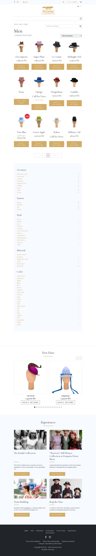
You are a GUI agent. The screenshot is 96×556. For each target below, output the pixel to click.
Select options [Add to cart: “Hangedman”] (57, 103)
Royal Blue (20, 320)
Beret (19, 219)
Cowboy (19, 228)
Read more (21, 474)
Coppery (20, 290)
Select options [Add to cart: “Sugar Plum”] (39, 67)
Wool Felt (20, 266)
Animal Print (21, 276)
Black (18, 283)
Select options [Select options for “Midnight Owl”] (74, 67)
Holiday (19, 186)
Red (18, 318)
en (78, 6)
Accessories (50, 531)
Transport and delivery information (50, 543)
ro (81, 6)
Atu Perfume (50, 533)
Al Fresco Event (22, 174)
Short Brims (21, 240)
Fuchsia (19, 294)
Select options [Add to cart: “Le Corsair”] (57, 67)
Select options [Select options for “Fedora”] (57, 144)
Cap (18, 224)
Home (16, 24)
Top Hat (20, 242)
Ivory (18, 301)
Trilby (19, 245)
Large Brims (21, 235)
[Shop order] (71, 36)
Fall (18, 207)
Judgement (65, 396)
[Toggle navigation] (81, 18)
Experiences (72, 531)
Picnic (19, 188)
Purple (19, 315)
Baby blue (20, 278)
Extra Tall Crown (22, 231)
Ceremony (20, 176)
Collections (39, 531)
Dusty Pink (20, 292)
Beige (19, 281)
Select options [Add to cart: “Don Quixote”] (21, 67)
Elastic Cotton (21, 254)
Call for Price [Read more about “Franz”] (21, 102)
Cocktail (19, 179)
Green (19, 299)
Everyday (20, 181)
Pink (18, 313)
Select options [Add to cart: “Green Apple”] (39, 144)
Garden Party (21, 183)
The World (30, 396)
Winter (19, 209)
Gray (18, 297)
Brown (19, 288)
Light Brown (21, 306)
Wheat (19, 322)
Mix (18, 311)
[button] (80, 358)
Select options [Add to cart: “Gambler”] (74, 103)
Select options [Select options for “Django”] (39, 107)
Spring (19, 202)
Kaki (18, 304)
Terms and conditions (33, 541)
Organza (20, 257)
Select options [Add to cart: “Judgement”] (65, 402)
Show (19, 190)
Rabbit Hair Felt (22, 259)
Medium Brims (22, 238)
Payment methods (68, 541)
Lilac (18, 308)
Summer (20, 205)
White (19, 325)
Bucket (19, 221)
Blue (18, 285)
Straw (19, 261)
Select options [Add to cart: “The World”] (30, 402)
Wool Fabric (21, 264)
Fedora (19, 233)
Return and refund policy (51, 541)
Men (20, 24)
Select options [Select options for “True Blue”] (21, 144)
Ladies (26, 531)
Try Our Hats (60, 531)
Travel (19, 193)
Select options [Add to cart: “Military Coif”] (74, 144)
